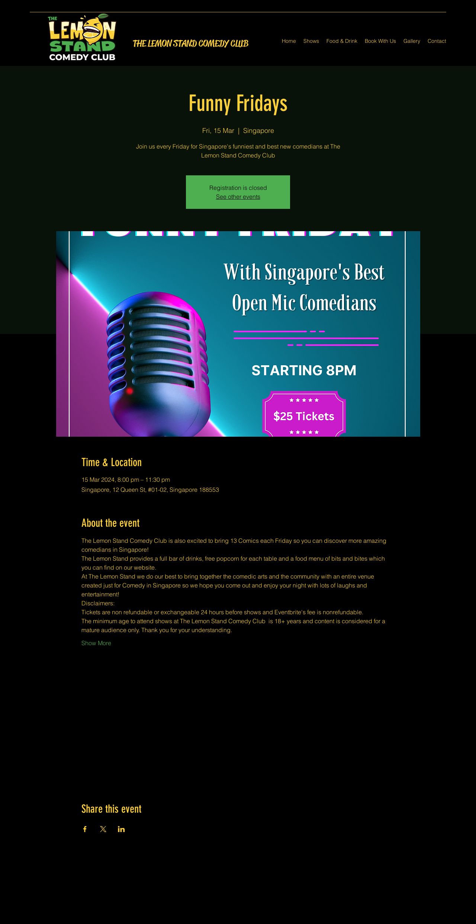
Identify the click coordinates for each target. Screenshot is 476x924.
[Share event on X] (103, 829)
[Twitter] (238, 919)
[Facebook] (227, 919)
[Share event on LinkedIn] (121, 829)
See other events (238, 196)
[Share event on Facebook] (85, 829)
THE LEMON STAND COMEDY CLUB (190, 43)
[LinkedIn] (249, 919)
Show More (96, 643)
